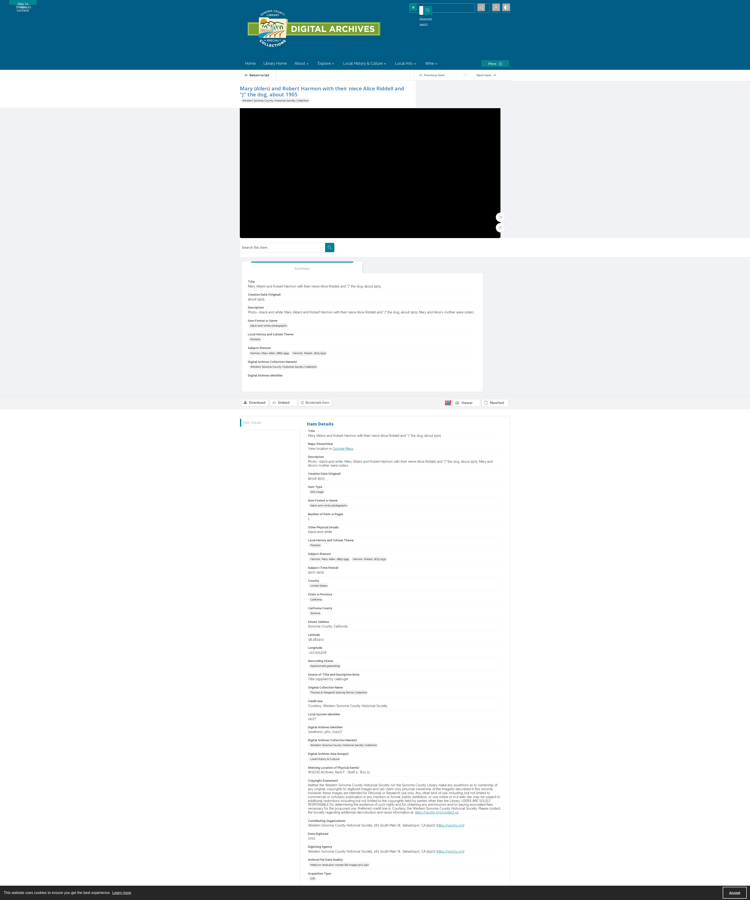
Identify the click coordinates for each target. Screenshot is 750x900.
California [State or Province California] (316, 450)
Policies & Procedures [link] (325, 782)
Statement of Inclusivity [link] (255, 790)
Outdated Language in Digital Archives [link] (264, 806)
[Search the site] (435, 8)
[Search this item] (458, 90)
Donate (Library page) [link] (393, 782)
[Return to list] (260, 75)
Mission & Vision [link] (250, 782)
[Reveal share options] (482, 8)
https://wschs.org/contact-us (437, 663)
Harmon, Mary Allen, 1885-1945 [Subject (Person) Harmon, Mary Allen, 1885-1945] (449, 219)
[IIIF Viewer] (466, 253)
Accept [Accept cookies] (734, 893)
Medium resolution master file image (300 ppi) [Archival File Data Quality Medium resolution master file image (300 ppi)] (339, 715)
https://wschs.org (450, 676)
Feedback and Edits (459, 837)
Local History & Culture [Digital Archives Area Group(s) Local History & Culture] (324, 609)
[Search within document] (505, 90)
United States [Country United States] (318, 436)
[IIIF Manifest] (495, 253)
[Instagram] (469, 858)
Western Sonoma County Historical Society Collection (275, 100)
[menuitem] (274, 782)
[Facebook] (460, 858)
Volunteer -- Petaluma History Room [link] (402, 798)
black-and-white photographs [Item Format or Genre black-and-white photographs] (448, 191)
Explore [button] (326, 63)
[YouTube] (451, 858)
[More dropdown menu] (495, 63)
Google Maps (343, 299)
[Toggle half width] (420, 231)
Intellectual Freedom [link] (253, 822)
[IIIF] (448, 253)
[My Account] (494, 8)
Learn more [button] (121, 893)
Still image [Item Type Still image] (316, 342)
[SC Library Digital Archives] (313, 28)
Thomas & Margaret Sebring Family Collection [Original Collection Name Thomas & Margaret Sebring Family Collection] (338, 543)
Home (250, 63)
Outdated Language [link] (252, 798)
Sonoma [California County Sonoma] (315, 463)
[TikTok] (478, 858)
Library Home (275, 63)
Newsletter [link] (454, 814)
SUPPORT (386, 777)
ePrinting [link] (453, 822)
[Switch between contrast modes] (505, 8)
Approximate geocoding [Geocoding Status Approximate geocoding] (325, 516)
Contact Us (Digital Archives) (464, 832)
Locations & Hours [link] (458, 782)
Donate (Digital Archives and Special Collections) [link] (409, 790)
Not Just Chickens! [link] (459, 806)
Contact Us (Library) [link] (459, 790)
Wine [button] (432, 63)
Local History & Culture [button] (365, 63)
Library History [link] (249, 814)
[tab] (444, 118)
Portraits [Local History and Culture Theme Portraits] (435, 205)
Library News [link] (455, 798)
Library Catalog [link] (249, 832)
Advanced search (424, 16)
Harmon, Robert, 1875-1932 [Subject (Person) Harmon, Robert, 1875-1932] (447, 225)
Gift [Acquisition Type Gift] (312, 729)
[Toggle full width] (420, 221)
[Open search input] (470, 8)
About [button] (302, 63)
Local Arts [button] (406, 63)
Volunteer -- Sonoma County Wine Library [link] (406, 819)
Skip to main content (23, 3)
